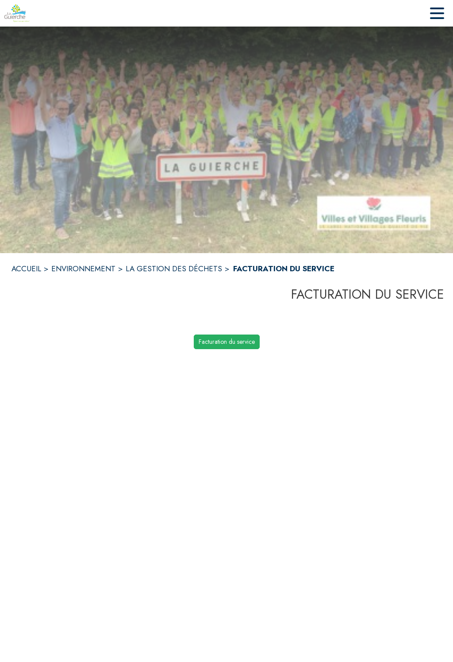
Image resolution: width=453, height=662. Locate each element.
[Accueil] (17, 13)
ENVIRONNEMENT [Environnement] (83, 268)
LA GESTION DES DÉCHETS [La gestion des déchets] (174, 268)
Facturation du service (227, 341)
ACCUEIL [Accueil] (26, 268)
